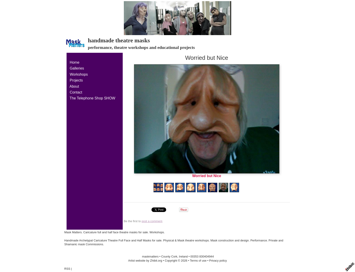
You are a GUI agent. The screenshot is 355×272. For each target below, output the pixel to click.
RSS (67, 268)
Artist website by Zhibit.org (145, 260)
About (74, 86)
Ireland (183, 256)
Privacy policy (218, 260)
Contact (76, 92)
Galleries (77, 68)
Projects (76, 80)
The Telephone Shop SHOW (92, 98)
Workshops (79, 74)
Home (74, 62)
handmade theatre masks (119, 40)
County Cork (169, 256)
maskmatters (150, 256)
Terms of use (198, 260)
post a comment (152, 221)
